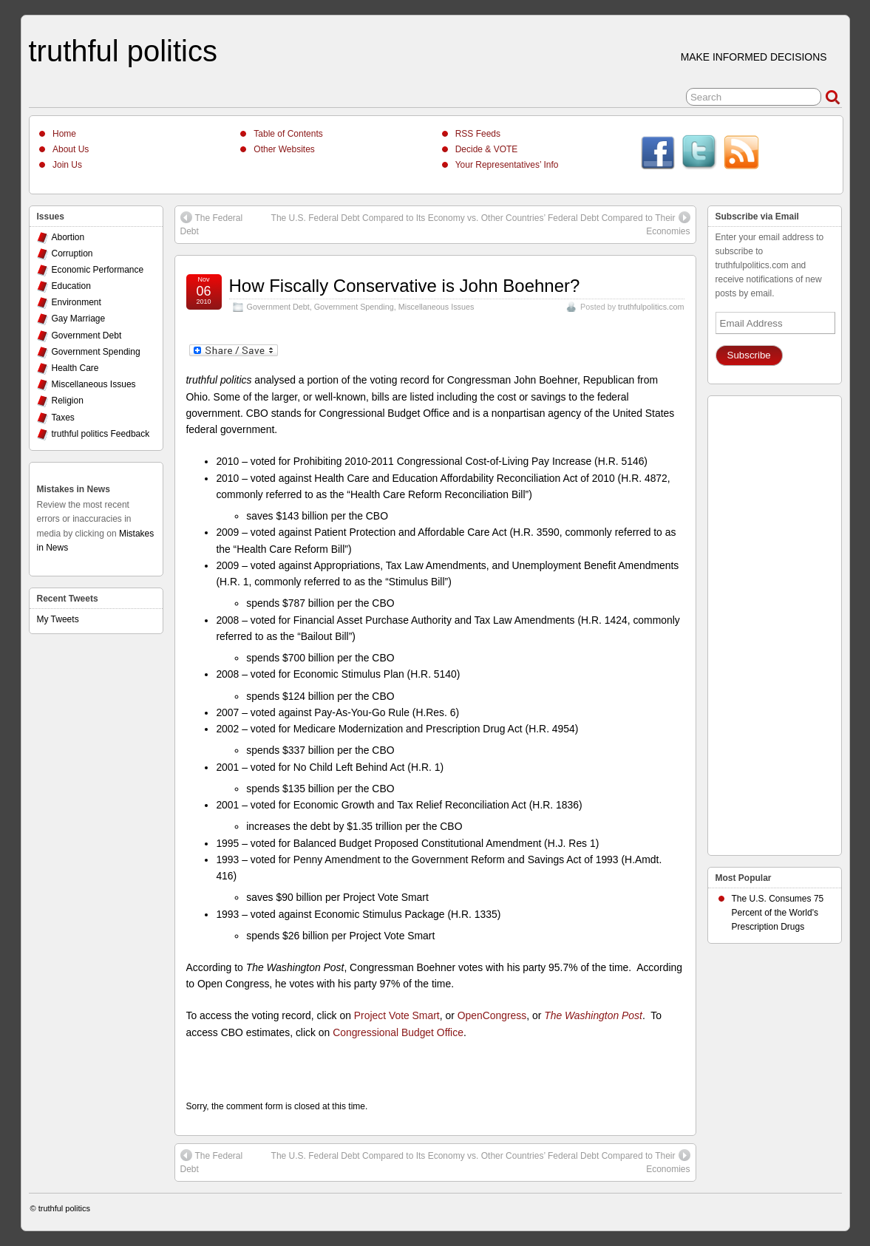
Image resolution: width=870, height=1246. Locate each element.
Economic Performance (98, 270)
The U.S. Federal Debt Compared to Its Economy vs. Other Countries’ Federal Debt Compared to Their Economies (480, 223)
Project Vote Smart (397, 1015)
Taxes (63, 417)
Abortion (68, 237)
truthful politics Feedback (101, 434)
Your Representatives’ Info (507, 165)
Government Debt (278, 306)
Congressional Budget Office (398, 1032)
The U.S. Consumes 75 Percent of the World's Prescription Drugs (778, 912)
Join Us (67, 165)
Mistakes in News (73, 489)
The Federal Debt (211, 223)
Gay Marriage (79, 318)
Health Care (75, 368)
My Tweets (58, 619)
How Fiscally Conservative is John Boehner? (404, 286)
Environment (76, 302)
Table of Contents (288, 134)
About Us (70, 149)
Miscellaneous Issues (436, 306)
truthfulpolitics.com (651, 306)
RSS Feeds (477, 134)
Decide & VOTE (486, 149)
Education (71, 286)
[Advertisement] (775, 621)
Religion (68, 400)
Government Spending (354, 306)
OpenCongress (492, 1015)
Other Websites (284, 149)
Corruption (72, 253)
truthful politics (123, 51)
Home (64, 134)
